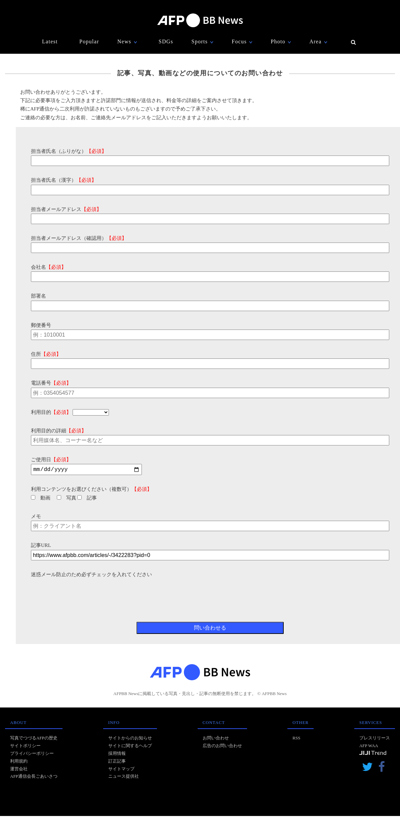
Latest (50, 41)
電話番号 (51, 383)
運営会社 (19, 769)
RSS (296, 738)
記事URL (41, 546)
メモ (36, 517)
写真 (66, 499)
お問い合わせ (216, 738)
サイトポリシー (25, 746)
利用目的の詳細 (58, 430)
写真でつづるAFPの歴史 (33, 738)
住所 (46, 354)
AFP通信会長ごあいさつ (33, 777)
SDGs (166, 41)
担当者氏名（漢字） (63, 180)
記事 (87, 499)
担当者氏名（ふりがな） (69, 151)
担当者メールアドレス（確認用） (79, 238)
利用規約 (19, 762)
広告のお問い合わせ (222, 746)
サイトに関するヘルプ (130, 746)
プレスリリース (374, 738)
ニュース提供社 (123, 777)
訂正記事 (117, 762)
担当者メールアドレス (66, 209)
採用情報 (117, 754)
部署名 (38, 296)
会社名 (48, 267)
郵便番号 (41, 325)
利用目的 (51, 412)
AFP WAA (368, 746)
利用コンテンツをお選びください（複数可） (91, 490)
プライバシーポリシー (32, 754)
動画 (40, 499)
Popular (89, 41)
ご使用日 (51, 459)
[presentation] (82, 593)
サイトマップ (121, 769)
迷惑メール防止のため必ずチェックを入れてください (91, 575)
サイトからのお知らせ (130, 738)
